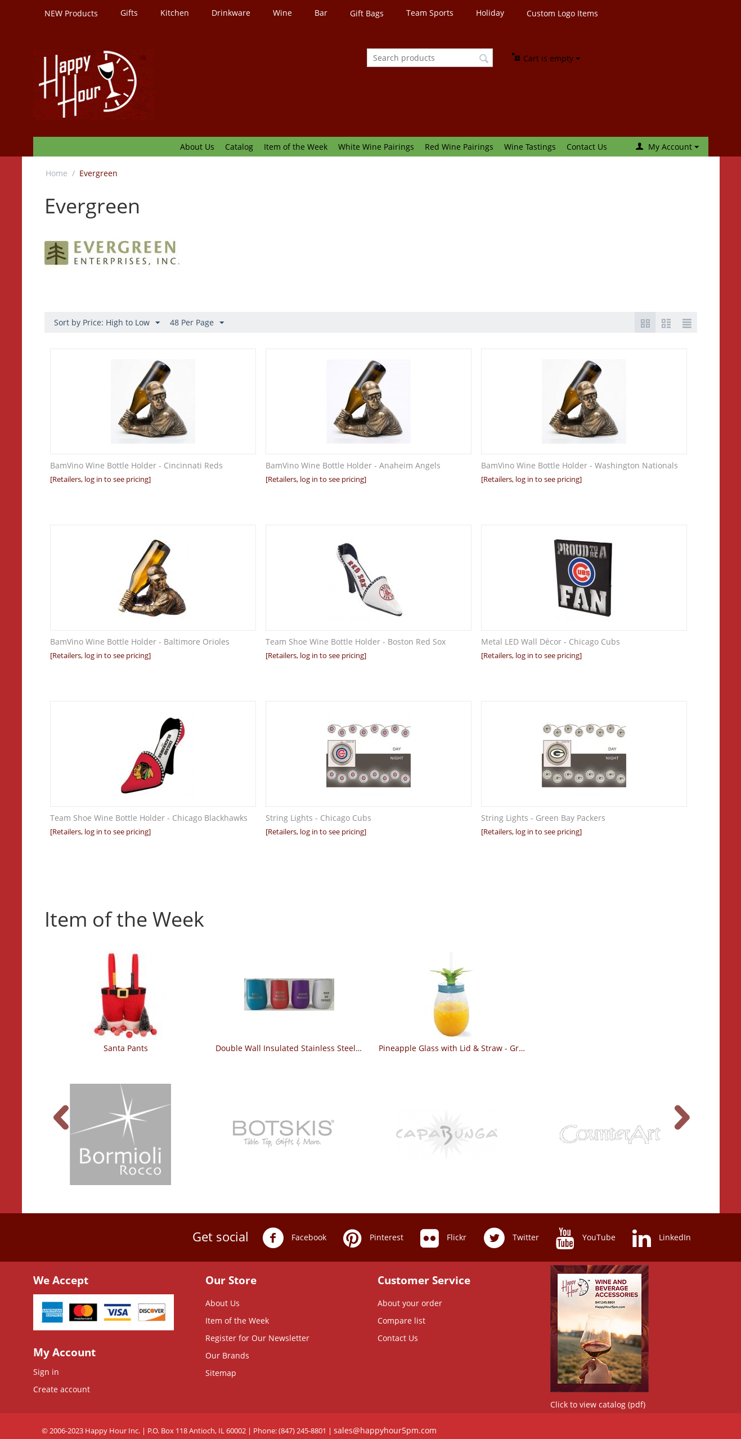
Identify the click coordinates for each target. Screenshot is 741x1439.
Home (57, 173)
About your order (410, 1303)
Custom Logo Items (562, 13)
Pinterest (373, 1238)
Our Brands (227, 1355)
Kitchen (174, 12)
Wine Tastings (530, 146)
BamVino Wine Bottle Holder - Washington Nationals (579, 465)
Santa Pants (126, 1048)
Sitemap (220, 1373)
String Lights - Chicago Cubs (318, 817)
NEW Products (71, 13)
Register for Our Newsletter (257, 1338)
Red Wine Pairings (459, 146)
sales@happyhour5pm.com (385, 1430)
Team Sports (429, 12)
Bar (321, 12)
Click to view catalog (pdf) (597, 1404)
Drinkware (231, 12)
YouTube (586, 1238)
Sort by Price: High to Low (107, 323)
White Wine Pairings (376, 146)
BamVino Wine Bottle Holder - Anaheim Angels (353, 465)
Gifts (129, 12)
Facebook (294, 1238)
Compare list (401, 1320)
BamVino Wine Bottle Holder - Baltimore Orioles (140, 641)
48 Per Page (197, 323)
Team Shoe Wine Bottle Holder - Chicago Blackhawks (149, 817)
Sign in (46, 1371)
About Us (197, 146)
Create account (61, 1389)
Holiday (490, 12)
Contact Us (587, 146)
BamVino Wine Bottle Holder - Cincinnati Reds (136, 465)
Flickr (443, 1238)
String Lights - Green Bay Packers (543, 817)
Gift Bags (367, 13)
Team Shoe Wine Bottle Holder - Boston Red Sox (356, 641)
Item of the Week (295, 146)
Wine (282, 12)
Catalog (239, 146)
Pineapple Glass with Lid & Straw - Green (452, 1048)
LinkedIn (661, 1238)
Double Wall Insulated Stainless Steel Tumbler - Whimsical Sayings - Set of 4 (288, 1048)
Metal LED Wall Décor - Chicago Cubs (550, 641)
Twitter (511, 1238)
